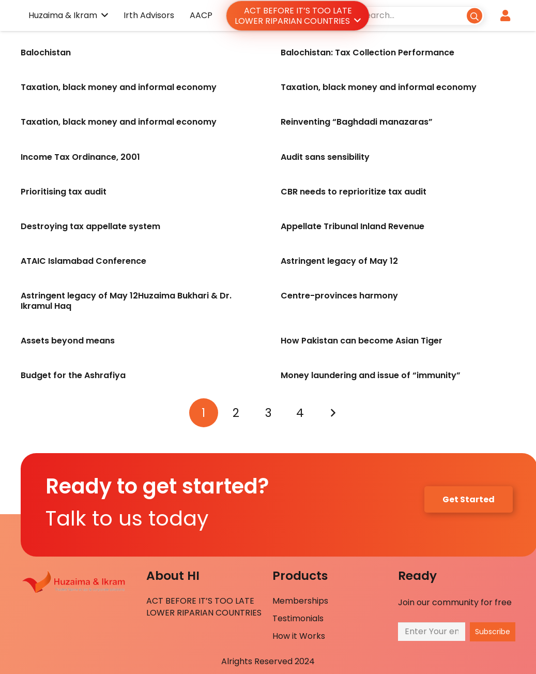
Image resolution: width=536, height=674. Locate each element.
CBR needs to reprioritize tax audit (353, 192)
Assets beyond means (68, 341)
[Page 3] (268, 412)
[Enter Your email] (431, 631)
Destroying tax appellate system (90, 226)
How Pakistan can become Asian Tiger (364, 341)
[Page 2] (235, 412)
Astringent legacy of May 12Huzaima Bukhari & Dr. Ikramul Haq (126, 300)
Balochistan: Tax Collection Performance (367, 52)
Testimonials (298, 618)
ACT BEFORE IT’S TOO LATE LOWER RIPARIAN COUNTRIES (204, 606)
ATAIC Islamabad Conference (83, 261)
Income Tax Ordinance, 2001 (80, 157)
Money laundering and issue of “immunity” (371, 375)
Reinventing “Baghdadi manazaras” (357, 122)
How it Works (298, 636)
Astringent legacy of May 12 (339, 261)
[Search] (474, 15)
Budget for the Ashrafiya (73, 375)
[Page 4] (300, 412)
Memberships (300, 601)
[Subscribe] (492, 631)
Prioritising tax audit (63, 192)
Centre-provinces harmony (339, 296)
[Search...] (419, 15)
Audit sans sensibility (325, 157)
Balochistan (46, 52)
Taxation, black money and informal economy (119, 87)
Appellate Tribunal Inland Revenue (352, 226)
